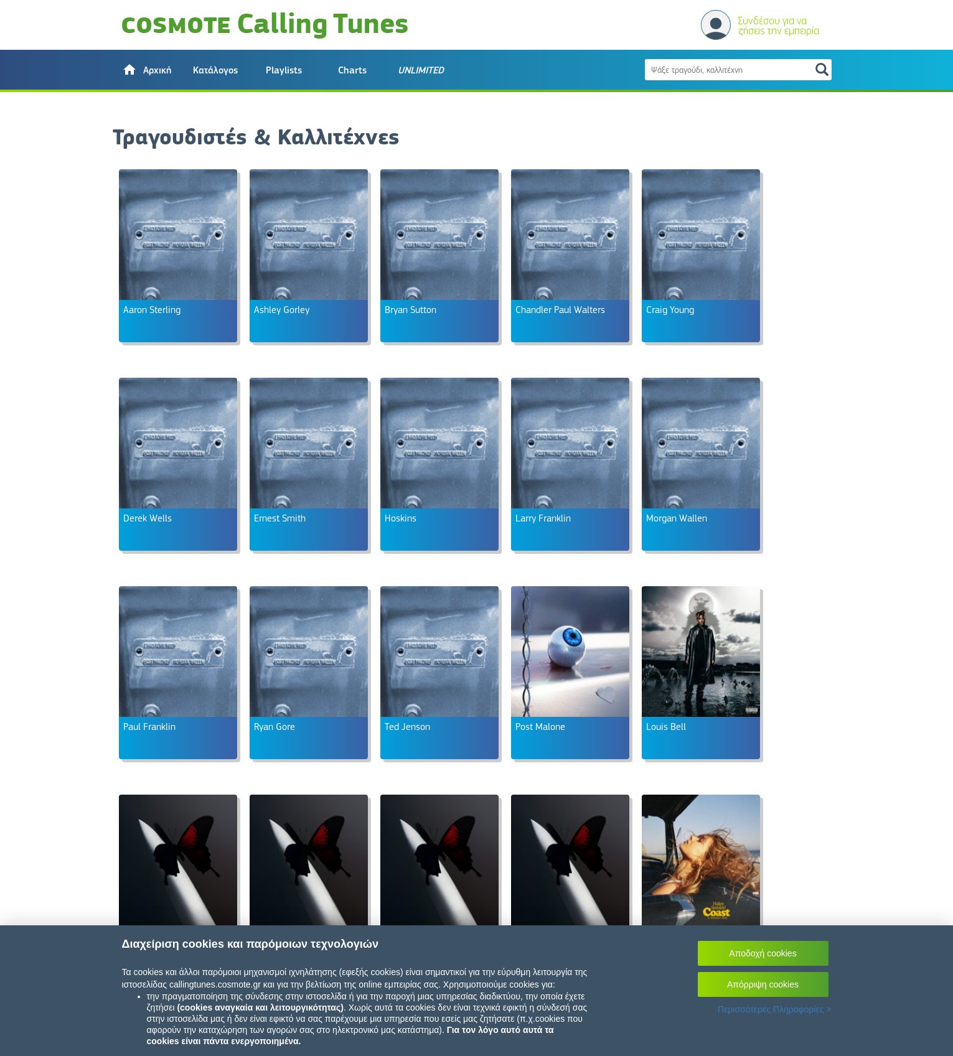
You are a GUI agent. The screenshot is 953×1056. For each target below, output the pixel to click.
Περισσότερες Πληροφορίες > (775, 1009)
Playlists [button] (284, 70)
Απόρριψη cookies (763, 984)
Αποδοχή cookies (762, 953)
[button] (147, 70)
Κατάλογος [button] (215, 70)
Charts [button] (352, 70)
